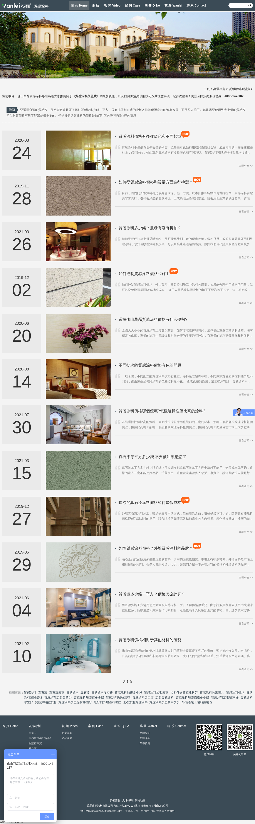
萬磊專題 (219, 89)
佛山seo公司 (161, 805)
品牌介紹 (145, 732)
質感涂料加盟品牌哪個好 (75, 702)
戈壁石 (33, 732)
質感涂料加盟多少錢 (128, 692)
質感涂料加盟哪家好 (224, 697)
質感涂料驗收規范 (118, 697)
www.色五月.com (11, 822)
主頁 (207, 89)
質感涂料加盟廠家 (156, 692)
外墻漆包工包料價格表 (197, 702)
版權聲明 (115, 800)
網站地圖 (140, 800)
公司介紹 (145, 738)
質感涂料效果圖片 (212, 692)
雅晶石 (33, 748)
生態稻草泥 (35, 743)
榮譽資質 (145, 743)
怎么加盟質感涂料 (135, 702)
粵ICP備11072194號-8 (127, 805)
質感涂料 (30, 692)
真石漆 (42, 692)
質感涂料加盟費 (239, 89)
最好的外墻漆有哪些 (107, 702)
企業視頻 (67, 732)
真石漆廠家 (56, 692)
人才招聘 (127, 800)
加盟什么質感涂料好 (184, 692)
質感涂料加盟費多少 (58, 697)
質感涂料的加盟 (45, 702)
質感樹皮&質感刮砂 (40, 738)
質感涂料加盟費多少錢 (89, 697)
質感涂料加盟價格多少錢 (192, 697)
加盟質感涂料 (164, 697)
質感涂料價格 (235, 692)
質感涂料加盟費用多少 (164, 702)
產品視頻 (67, 738)
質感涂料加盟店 (143, 697)
